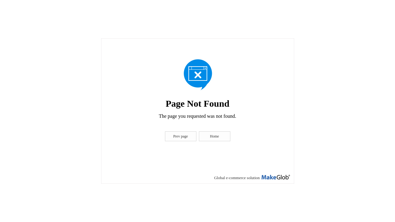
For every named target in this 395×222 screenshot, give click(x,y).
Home (214, 136)
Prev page (180, 136)
